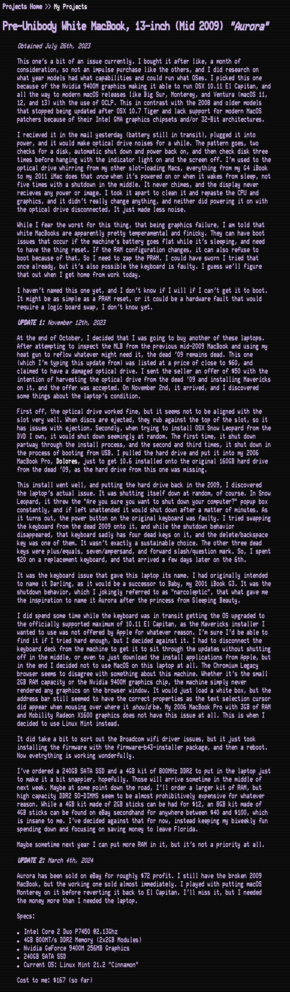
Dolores (67, 461)
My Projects (71, 7)
